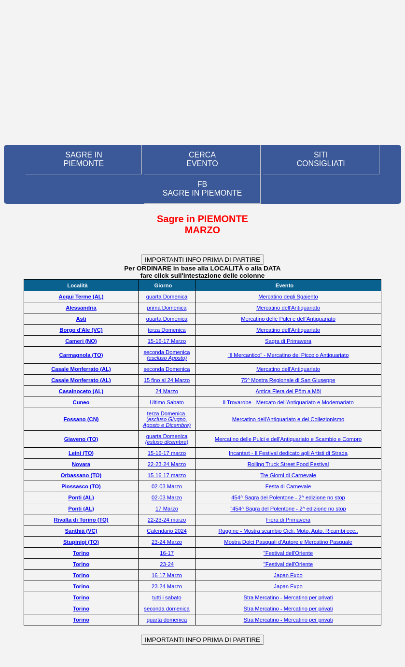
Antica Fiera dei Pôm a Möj (288, 391)
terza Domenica (167, 330)
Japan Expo (288, 575)
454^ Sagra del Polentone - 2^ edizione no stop (288, 497)
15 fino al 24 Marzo (167, 380)
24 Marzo (166, 391)
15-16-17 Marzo (167, 341)
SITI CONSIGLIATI (320, 159)
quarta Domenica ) (166, 439)
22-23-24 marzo (167, 520)
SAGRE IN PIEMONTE (84, 159)
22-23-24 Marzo (167, 464)
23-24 (167, 564)
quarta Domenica (167, 296)
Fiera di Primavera (288, 520)
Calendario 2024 (166, 531)
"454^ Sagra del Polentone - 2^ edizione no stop (288, 508)
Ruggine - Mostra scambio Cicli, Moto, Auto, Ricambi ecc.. (288, 531)
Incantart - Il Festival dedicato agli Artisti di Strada (288, 453)
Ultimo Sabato (167, 402)
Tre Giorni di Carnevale (288, 475)
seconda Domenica (166, 355)
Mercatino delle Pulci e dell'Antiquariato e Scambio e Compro (288, 439)
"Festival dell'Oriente (288, 553)
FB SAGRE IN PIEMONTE (202, 188)
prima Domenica (167, 308)
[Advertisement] (202, 72)
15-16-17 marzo (167, 453)
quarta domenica (167, 620)
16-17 (167, 553)
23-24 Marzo (167, 542)
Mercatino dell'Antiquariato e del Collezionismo (288, 419)
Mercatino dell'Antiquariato (288, 308)
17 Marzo (166, 508)
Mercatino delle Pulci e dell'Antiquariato (288, 319)
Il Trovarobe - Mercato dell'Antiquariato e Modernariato (288, 402)
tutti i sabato (167, 597)
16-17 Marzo (167, 575)
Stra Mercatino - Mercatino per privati (288, 597)
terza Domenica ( (167, 419)
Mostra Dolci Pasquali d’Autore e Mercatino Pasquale (288, 542)
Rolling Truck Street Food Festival (288, 464)
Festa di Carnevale (288, 486)
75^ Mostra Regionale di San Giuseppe (288, 380)
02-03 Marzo (167, 486)
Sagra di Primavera (288, 341)
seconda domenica (166, 608)
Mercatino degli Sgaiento (288, 296)
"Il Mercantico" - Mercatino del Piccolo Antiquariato (288, 355)
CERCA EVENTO (202, 159)
